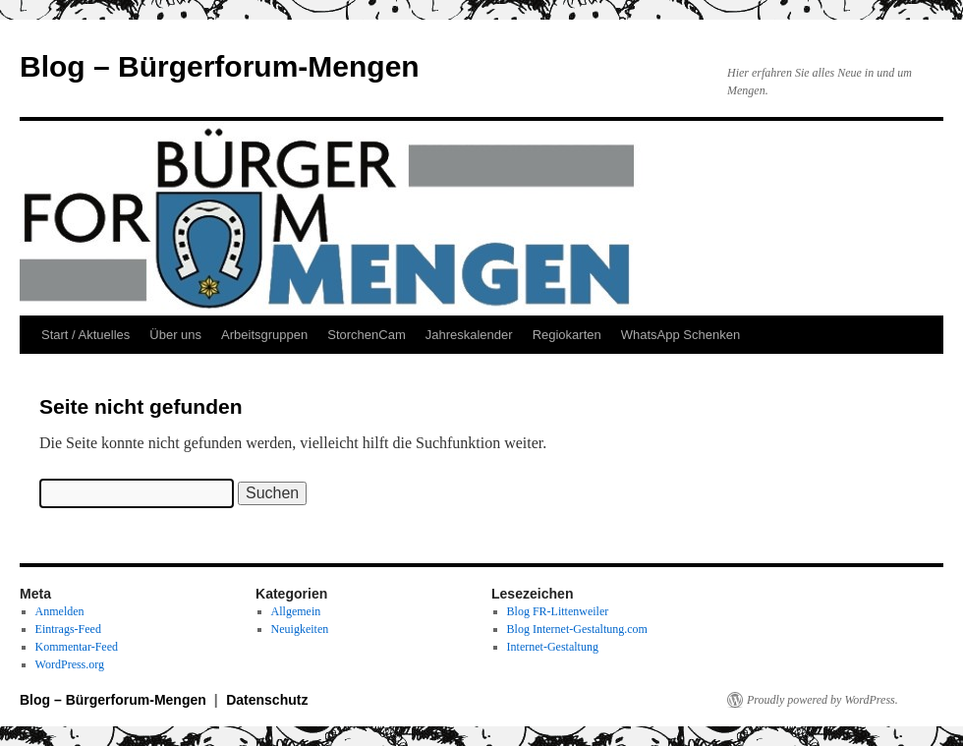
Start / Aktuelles (85, 334)
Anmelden (60, 611)
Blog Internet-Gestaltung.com (577, 629)
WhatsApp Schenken (680, 334)
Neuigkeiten (300, 629)
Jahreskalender (469, 334)
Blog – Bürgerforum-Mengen (220, 66)
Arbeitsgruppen (264, 334)
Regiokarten (567, 334)
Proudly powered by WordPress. (822, 700)
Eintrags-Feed (68, 629)
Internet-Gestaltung (552, 647)
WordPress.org (69, 664)
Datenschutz (267, 700)
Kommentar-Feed (76, 647)
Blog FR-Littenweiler (558, 611)
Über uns (175, 334)
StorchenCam (366, 334)
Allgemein (296, 611)
